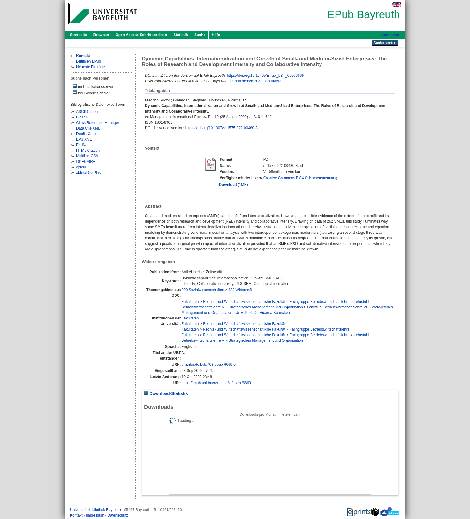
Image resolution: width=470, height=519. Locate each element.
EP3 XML (84, 139)
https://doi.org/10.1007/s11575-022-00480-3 (221, 128)
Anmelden (390, 35)
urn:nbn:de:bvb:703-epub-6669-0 (255, 81)
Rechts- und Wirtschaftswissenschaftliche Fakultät (244, 301)
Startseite (78, 35)
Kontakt (77, 515)
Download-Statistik (166, 393)
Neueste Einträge (90, 67)
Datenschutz (117, 515)
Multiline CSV (87, 156)
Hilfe (216, 35)
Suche (199, 35)
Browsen (101, 35)
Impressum (95, 515)
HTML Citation (88, 150)
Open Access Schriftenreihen (141, 35)
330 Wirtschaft (240, 290)
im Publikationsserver (93, 86)
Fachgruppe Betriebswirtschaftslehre (320, 301)
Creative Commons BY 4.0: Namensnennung (300, 178)
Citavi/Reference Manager (97, 123)
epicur (81, 167)
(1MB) (233, 185)
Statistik (180, 35)
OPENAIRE (85, 161)
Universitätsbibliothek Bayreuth (96, 510)
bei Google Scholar (91, 92)
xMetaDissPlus (88, 173)
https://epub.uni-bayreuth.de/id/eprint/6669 (216, 383)
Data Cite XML (88, 128)
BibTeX (82, 117)
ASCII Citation (87, 111)
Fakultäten (190, 301)
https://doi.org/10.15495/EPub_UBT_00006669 (265, 75)
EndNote (83, 145)
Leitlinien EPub (88, 61)
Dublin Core (86, 134)
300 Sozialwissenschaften (202, 290)
